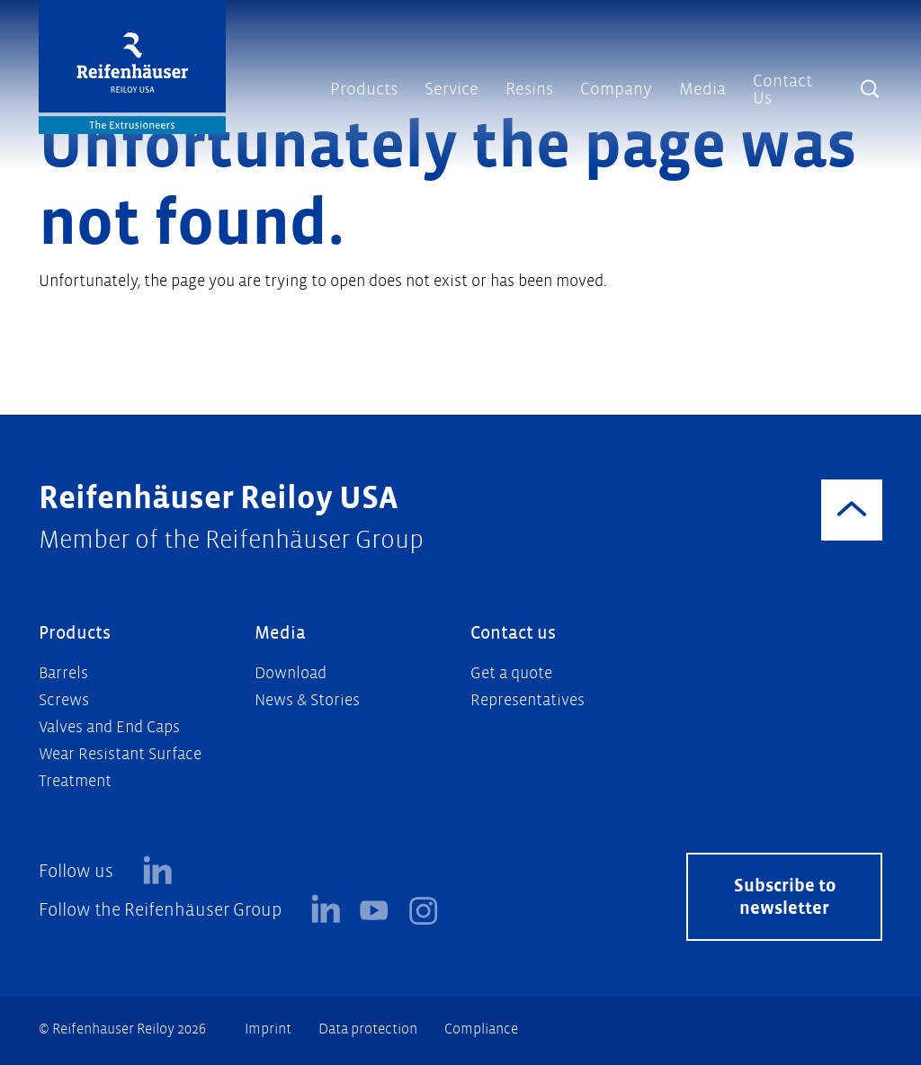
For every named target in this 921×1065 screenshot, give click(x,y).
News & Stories (307, 700)
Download (290, 673)
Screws (64, 700)
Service (451, 89)
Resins (529, 89)
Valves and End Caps (109, 727)
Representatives (527, 700)
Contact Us (782, 89)
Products (364, 89)
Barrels (63, 673)
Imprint (268, 1028)
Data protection (367, 1028)
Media (702, 89)
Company (616, 89)
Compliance (481, 1028)
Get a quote (511, 673)
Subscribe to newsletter (785, 896)
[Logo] (132, 67)
